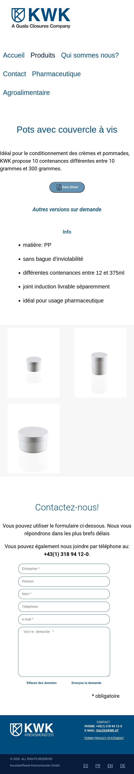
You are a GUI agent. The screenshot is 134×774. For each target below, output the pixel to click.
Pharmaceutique (56, 74)
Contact (14, 74)
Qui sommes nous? (90, 55)
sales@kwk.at (107, 730)
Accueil (14, 55)
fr (97, 765)
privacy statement (109, 738)
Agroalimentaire (26, 92)
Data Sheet (67, 187)
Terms (89, 738)
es (85, 765)
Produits (43, 55)
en (110, 765)
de (122, 765)
